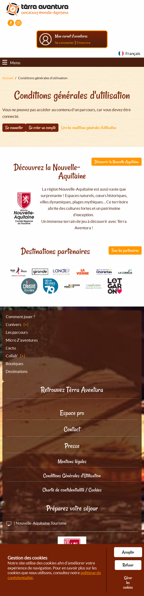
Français (132, 53)
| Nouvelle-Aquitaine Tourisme (36, 523)
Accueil (8, 78)
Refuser (128, 565)
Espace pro (72, 412)
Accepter (128, 552)
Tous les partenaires (125, 250)
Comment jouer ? (20, 316)
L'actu (11, 348)
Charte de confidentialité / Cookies (72, 489)
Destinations (17, 371)
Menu (11, 62)
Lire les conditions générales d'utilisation (88, 127)
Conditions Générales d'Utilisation (72, 475)
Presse (72, 445)
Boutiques (14, 363)
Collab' (12, 355)
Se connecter (64, 43)
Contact (72, 429)
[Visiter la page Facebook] (11, 23)
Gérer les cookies (128, 582)
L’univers (13, 324)
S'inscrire (83, 43)
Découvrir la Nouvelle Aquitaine (116, 162)
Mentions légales (72, 461)
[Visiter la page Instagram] (18, 23)
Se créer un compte (42, 127)
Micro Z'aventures (22, 340)
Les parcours (17, 332)
